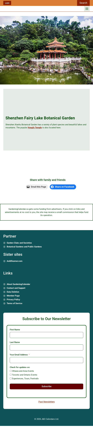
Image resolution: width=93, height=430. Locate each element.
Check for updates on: (20, 367)
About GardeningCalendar (18, 284)
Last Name (15, 342)
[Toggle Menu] (87, 8)
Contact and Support (16, 288)
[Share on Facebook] (63, 186)
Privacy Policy (13, 299)
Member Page (13, 295)
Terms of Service (14, 303)
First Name (15, 329)
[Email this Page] (37, 186)
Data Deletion (13, 292)
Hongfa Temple (35, 127)
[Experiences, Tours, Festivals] (11, 378)
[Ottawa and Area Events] (11, 371)
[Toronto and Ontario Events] (11, 375)
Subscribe (47, 386)
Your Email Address (19, 354)
